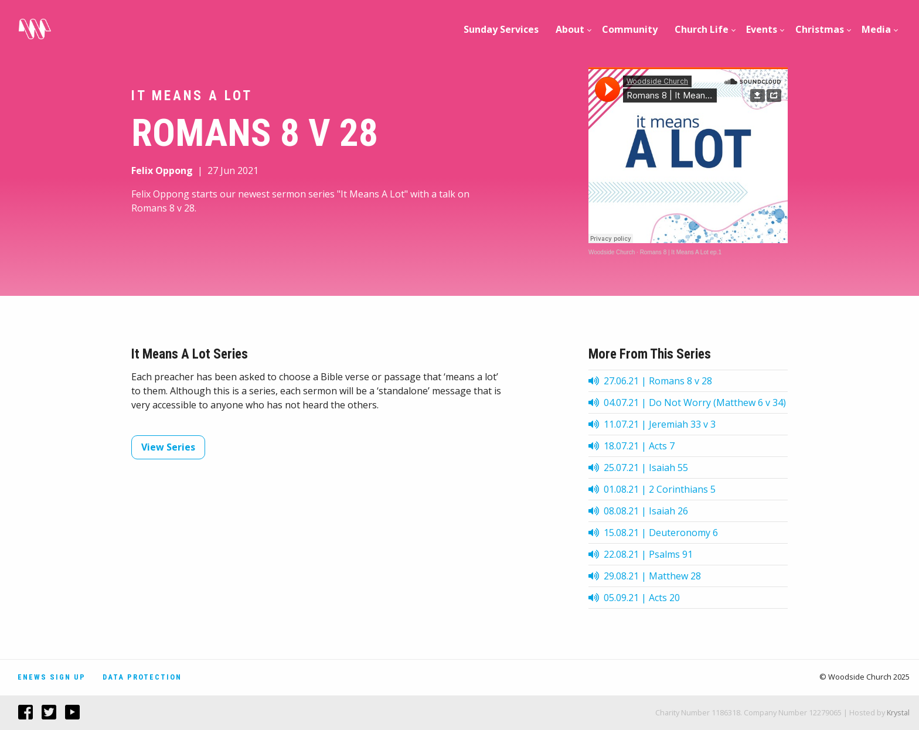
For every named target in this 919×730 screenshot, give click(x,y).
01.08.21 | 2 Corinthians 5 (652, 489)
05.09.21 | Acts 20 (634, 597)
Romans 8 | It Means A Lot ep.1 (680, 252)
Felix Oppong (162, 170)
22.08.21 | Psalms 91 (640, 554)
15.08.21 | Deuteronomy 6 (653, 532)
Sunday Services (501, 29)
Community (630, 29)
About (570, 29)
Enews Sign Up (52, 677)
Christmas (819, 29)
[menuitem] (501, 29)
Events (761, 29)
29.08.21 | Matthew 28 (644, 575)
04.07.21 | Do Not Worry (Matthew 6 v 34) (687, 402)
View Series (168, 447)
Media (876, 29)
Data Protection (142, 677)
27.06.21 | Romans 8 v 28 (650, 380)
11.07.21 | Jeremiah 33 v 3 (652, 424)
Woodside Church (611, 252)
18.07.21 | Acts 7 (631, 445)
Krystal (898, 712)
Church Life (702, 29)
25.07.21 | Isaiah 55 (638, 467)
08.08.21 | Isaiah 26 (638, 510)
